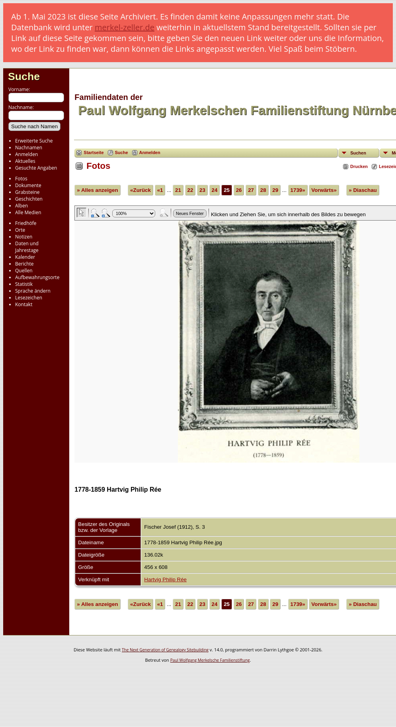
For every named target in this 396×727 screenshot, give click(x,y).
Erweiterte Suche (34, 140)
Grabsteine (27, 192)
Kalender (25, 257)
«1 (160, 190)
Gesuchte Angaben (36, 167)
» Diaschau (362, 190)
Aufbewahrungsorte (37, 277)
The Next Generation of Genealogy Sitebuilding (165, 650)
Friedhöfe (26, 223)
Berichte (24, 263)
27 (251, 190)
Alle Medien (28, 212)
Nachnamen (28, 147)
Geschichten (29, 198)
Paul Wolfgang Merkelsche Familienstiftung (210, 660)
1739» (298, 190)
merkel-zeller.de (124, 27)
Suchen (358, 152)
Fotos (21, 178)
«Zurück (140, 190)
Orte (20, 230)
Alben (21, 205)
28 (263, 190)
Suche (24, 76)
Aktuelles (25, 161)
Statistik (24, 284)
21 (178, 190)
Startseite (93, 152)
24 (215, 190)
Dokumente (28, 185)
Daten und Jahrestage (27, 247)
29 (275, 190)
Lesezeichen (28, 297)
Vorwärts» (323, 190)
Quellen (24, 270)
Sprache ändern (33, 290)
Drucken (359, 166)
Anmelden (26, 154)
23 (202, 190)
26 (239, 190)
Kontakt (23, 304)
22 (190, 190)
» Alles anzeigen (97, 190)
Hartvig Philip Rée (165, 579)
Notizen (23, 236)
